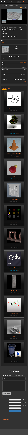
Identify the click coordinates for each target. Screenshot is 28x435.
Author (8, 88)
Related (4, 88)
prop (3, 42)
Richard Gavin (23, 62)
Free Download (14, 56)
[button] (5, 2)
